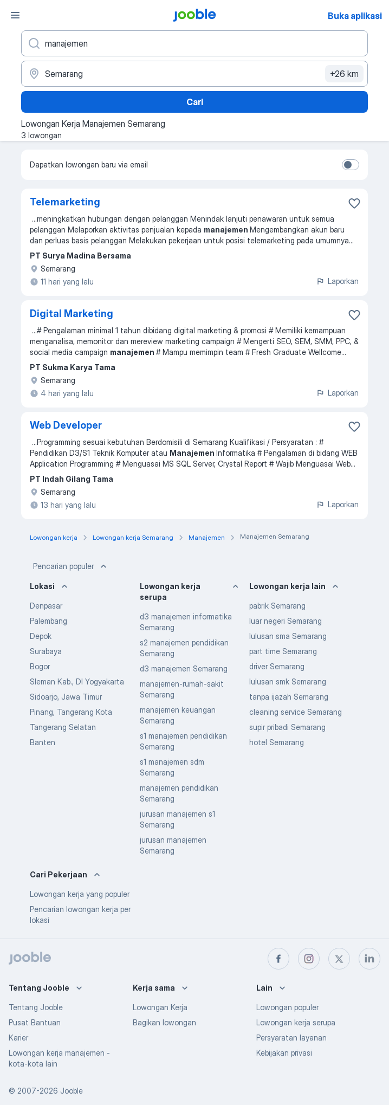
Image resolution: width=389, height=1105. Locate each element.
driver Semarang (276, 666)
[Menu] (15, 15)
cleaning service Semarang (295, 711)
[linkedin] (369, 959)
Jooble (71, 1090)
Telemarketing (65, 202)
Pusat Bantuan (35, 1022)
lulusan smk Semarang (287, 681)
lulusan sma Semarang (288, 636)
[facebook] (278, 959)
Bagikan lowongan (164, 1022)
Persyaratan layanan (291, 1037)
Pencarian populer (71, 566)
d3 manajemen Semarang (184, 668)
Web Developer (66, 425)
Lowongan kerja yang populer (79, 894)
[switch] (350, 164)
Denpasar (46, 605)
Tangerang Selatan (63, 727)
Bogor (40, 666)
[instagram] (309, 959)
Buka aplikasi (355, 15)
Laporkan (337, 281)
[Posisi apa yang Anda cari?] (194, 43)
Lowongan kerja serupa (295, 1022)
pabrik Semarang (277, 605)
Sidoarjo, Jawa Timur (66, 696)
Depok (40, 636)
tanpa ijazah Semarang (288, 696)
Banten (42, 742)
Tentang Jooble (36, 1007)
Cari (194, 101)
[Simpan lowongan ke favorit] (354, 203)
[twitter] (339, 959)
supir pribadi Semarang (287, 727)
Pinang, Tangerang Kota (71, 711)
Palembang (48, 620)
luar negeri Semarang (285, 620)
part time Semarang (283, 651)
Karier (18, 1037)
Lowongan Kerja (160, 1007)
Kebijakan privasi (284, 1052)
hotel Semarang (276, 742)
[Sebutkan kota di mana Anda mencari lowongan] (194, 74)
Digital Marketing (71, 313)
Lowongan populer (287, 1007)
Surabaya (46, 651)
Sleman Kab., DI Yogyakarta (77, 681)
